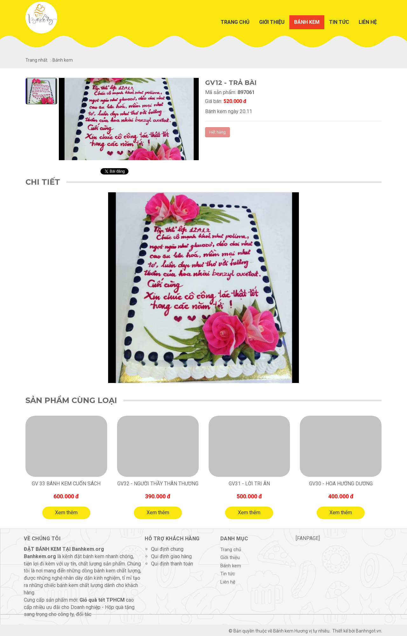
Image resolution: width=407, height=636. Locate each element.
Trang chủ (235, 22)
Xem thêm (66, 512)
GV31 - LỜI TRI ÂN (249, 484)
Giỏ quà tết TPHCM (102, 600)
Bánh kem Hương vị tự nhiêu (301, 630)
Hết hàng (217, 132)
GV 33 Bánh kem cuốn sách (66, 484)
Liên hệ (368, 22)
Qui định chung (167, 549)
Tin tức (339, 22)
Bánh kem (307, 22)
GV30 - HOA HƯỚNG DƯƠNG (341, 484)
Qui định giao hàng (171, 556)
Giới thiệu (272, 22)
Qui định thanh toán (172, 564)
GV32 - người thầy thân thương (157, 484)
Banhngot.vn (368, 630)
